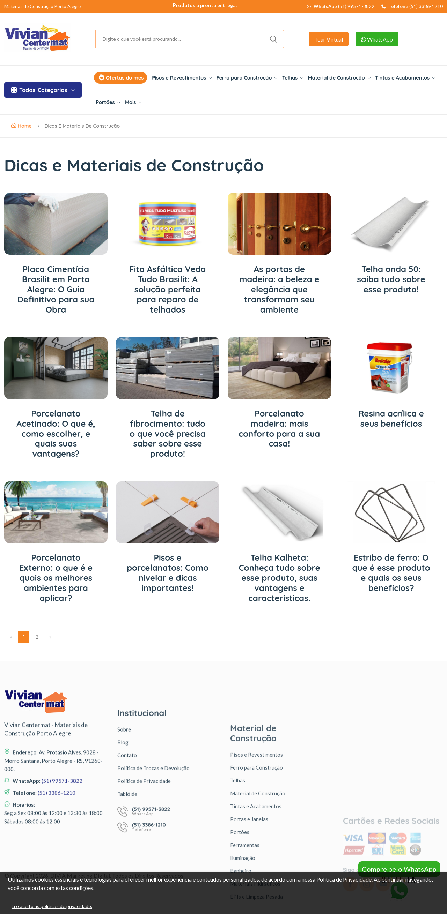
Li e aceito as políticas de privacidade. (52, 906)
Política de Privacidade (344, 879)
